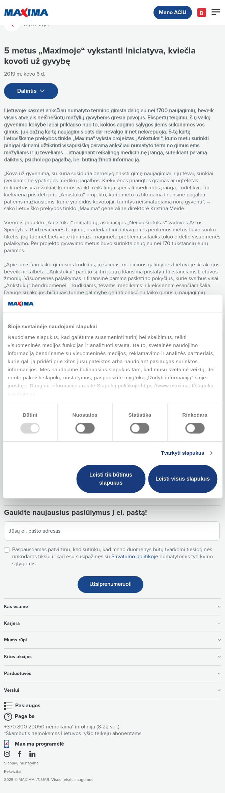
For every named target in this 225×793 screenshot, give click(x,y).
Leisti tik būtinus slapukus (110, 479)
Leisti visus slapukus (183, 479)
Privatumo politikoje (134, 556)
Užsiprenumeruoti (110, 584)
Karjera (112, 623)
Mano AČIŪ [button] (173, 12)
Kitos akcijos (112, 656)
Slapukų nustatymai (21, 763)
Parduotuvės (112, 673)
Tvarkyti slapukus (182, 453)
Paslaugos (27, 705)
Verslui (112, 690)
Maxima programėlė (39, 744)
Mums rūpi (112, 640)
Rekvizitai (12, 771)
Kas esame (112, 606)
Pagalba (25, 716)
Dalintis (31, 91)
